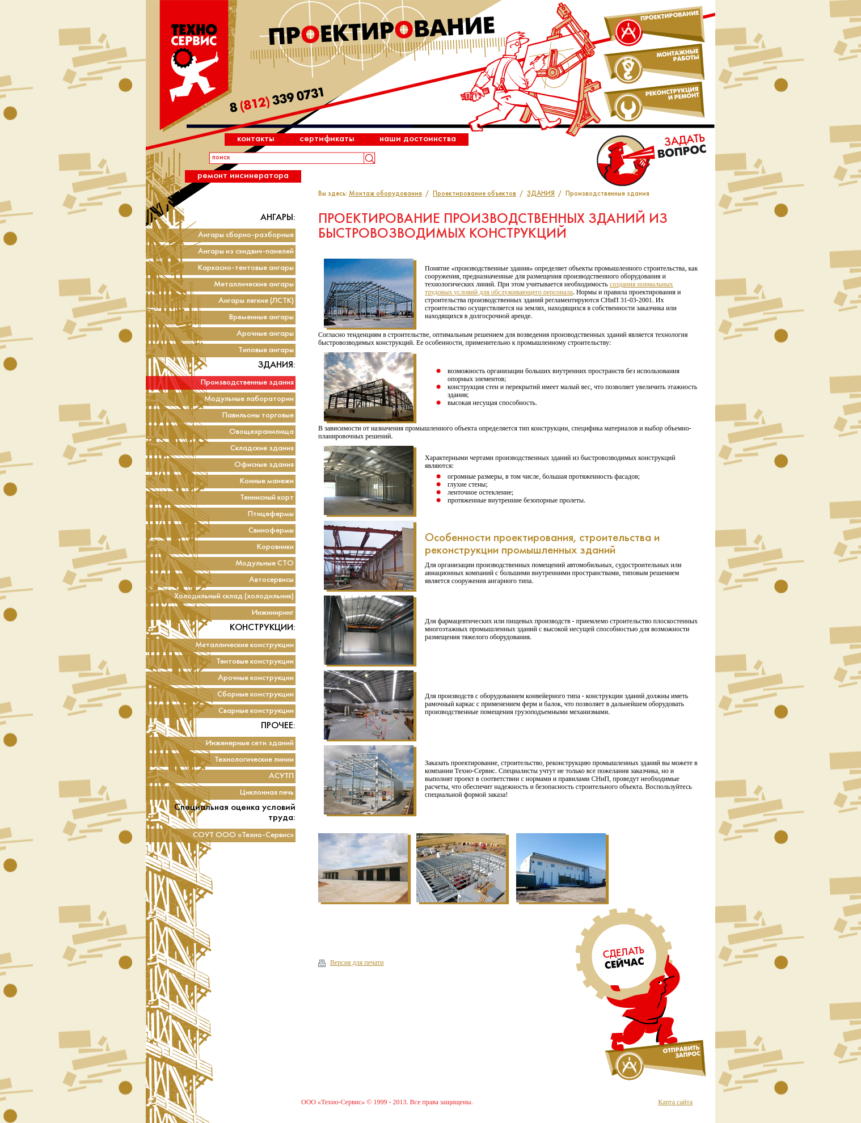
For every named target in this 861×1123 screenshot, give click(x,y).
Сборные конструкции (255, 694)
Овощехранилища (261, 432)
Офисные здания (264, 464)
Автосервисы (271, 580)
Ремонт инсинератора (243, 175)
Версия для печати (350, 963)
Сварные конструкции (256, 711)
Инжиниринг (273, 613)
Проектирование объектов (474, 194)
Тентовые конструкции (255, 661)
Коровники (275, 547)
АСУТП (281, 776)
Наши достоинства (417, 138)
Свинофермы (271, 530)
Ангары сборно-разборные (246, 235)
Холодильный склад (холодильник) (234, 596)
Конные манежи (267, 481)
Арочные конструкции (256, 678)
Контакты (256, 138)
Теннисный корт (267, 497)
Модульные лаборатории (249, 399)
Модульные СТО (264, 563)
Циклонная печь (267, 792)
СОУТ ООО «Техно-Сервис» (243, 835)
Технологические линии (254, 759)
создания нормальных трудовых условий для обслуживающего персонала (549, 288)
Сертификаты (326, 138)
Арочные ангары (265, 333)
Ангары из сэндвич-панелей (246, 251)
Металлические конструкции (244, 645)
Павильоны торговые (258, 415)
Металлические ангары (254, 284)
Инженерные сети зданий (250, 743)
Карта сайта (675, 1102)
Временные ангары (261, 317)
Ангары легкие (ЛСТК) (256, 301)
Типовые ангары (266, 350)
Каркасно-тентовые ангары (246, 268)
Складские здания (262, 448)
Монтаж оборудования (385, 194)
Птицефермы (271, 514)
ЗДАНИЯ (541, 194)
